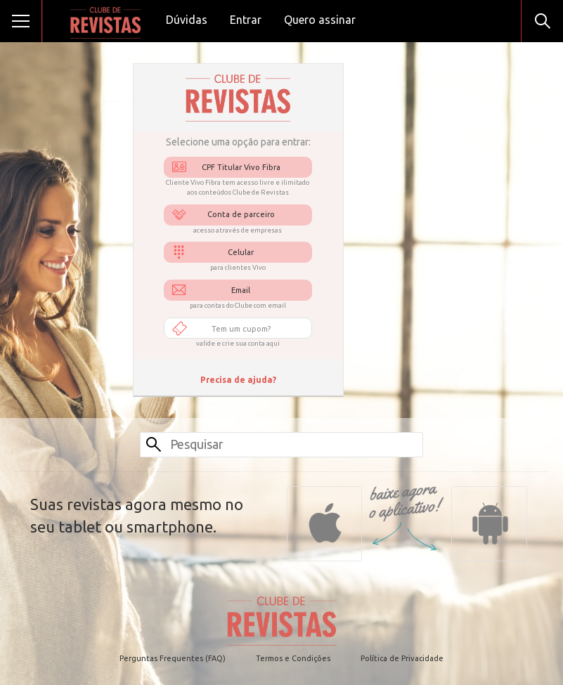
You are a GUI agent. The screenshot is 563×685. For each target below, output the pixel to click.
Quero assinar (320, 19)
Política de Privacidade (402, 658)
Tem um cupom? (241, 329)
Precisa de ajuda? (238, 380)
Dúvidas (186, 19)
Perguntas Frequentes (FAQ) (172, 658)
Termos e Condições (293, 658)
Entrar (245, 19)
